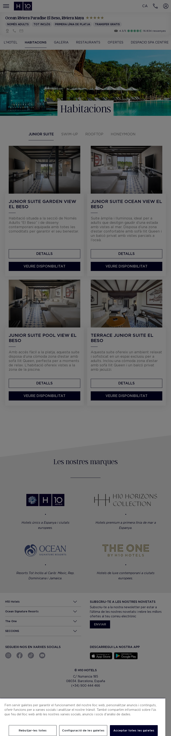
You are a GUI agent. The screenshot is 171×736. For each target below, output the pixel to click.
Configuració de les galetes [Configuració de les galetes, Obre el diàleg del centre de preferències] (83, 730)
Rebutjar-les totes (33, 730)
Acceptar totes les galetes (133, 730)
